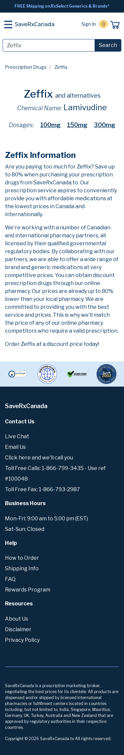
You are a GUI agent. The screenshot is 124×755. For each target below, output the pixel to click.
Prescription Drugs (26, 67)
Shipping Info (22, 568)
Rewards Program (27, 590)
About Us (16, 619)
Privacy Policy (22, 640)
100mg (50, 124)
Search (108, 45)
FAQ (10, 579)
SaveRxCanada (35, 24)
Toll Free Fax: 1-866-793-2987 (42, 489)
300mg (104, 124)
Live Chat (17, 436)
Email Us (15, 447)
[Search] (49, 45)
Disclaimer (18, 629)
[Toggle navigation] (8, 24)
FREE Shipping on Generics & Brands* (62, 6)
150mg (77, 124)
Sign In (88, 24)
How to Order (22, 558)
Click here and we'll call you (39, 457)
